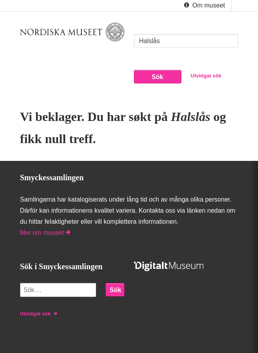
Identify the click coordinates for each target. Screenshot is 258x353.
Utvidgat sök (206, 76)
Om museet (204, 5)
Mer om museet (45, 232)
